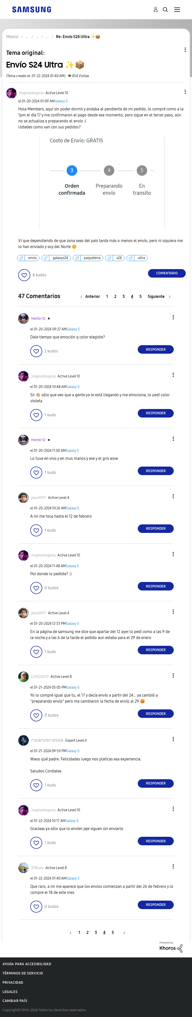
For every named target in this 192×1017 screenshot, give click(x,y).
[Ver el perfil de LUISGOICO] (39, 677)
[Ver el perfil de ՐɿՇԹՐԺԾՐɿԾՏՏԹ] (47, 740)
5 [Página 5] (141, 296)
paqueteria (92, 258)
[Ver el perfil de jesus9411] (38, 498)
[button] (177, 92)
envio (32, 258)
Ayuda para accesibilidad (26, 964)
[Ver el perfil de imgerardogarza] (31, 93)
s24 (119, 258)
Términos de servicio (22, 973)
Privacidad (12, 982)
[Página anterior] (91, 296)
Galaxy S (61, 101)
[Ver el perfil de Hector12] (38, 318)
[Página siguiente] (159, 296)
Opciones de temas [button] (177, 50)
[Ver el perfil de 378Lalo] (37, 868)
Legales (10, 992)
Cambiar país (14, 1001)
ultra (141, 258)
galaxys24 (60, 258)
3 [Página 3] (123, 296)
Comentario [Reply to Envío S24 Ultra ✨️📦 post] (167, 273)
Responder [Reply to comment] (156, 349)
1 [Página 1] (107, 296)
